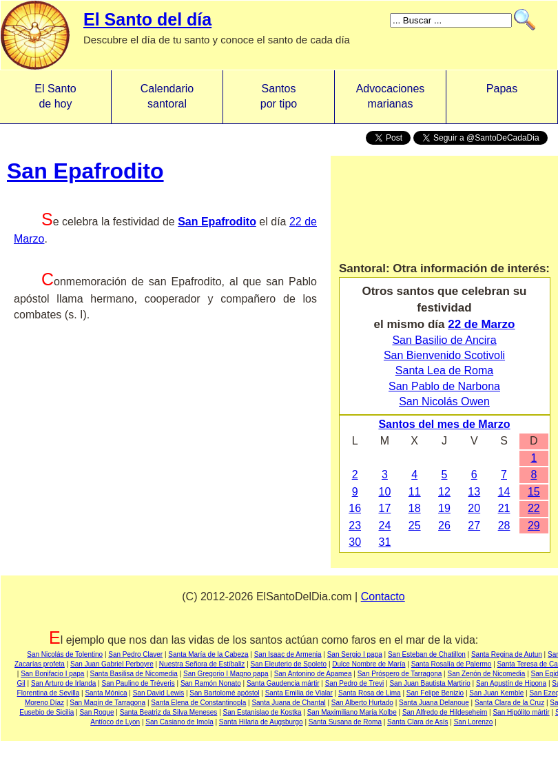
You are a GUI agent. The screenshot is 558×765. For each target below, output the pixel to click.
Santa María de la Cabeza (208, 654)
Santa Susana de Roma (345, 722)
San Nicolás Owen (444, 401)
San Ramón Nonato (210, 683)
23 (355, 525)
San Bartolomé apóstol (224, 693)
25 (415, 525)
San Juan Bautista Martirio (429, 683)
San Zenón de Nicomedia (487, 673)
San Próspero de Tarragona (400, 673)
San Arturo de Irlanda (63, 683)
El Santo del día (147, 19)
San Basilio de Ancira (444, 340)
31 (385, 542)
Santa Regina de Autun (506, 654)
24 (385, 525)
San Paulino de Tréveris (138, 683)
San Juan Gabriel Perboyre (112, 664)
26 (444, 525)
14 (504, 492)
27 (474, 525)
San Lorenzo (473, 722)
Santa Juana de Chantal (288, 702)
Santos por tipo (278, 96)
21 (504, 508)
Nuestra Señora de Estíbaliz (202, 664)
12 (444, 492)
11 (415, 492)
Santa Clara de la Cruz (509, 702)
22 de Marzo (481, 324)
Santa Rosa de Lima (369, 693)
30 (355, 542)
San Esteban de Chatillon (427, 654)
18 (415, 508)
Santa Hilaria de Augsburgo (261, 722)
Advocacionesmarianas (390, 96)
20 (474, 508)
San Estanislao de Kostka (262, 712)
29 (534, 525)
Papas (501, 96)
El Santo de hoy (55, 96)
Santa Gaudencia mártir (283, 683)
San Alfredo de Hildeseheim (444, 712)
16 (355, 508)
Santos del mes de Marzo (444, 424)
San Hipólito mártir (521, 712)
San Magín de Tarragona (107, 702)
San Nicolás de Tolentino (65, 654)
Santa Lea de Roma (444, 370)
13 (474, 492)
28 (504, 525)
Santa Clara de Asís (417, 722)
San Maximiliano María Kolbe (352, 712)
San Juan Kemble (496, 693)
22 (534, 508)
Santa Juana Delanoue (434, 702)
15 (534, 492)
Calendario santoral (167, 96)
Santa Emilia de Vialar (299, 693)
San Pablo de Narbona (444, 386)
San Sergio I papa (354, 654)
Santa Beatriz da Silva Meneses (169, 712)
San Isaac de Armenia (288, 654)
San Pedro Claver (135, 654)
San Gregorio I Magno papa (225, 673)
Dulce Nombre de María (368, 664)
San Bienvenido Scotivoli (444, 355)
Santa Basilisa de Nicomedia (134, 673)
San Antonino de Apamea (313, 673)
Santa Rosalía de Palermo (451, 664)
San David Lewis (158, 693)
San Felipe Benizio (435, 693)
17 (385, 508)
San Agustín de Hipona (511, 683)
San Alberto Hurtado (362, 702)
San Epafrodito (85, 171)
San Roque (96, 712)
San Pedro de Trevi (354, 683)
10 (385, 492)
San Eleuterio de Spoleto (289, 664)
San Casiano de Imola (179, 722)
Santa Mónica (106, 693)
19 (444, 508)
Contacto (383, 596)
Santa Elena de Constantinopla (198, 702)
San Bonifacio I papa (52, 673)
